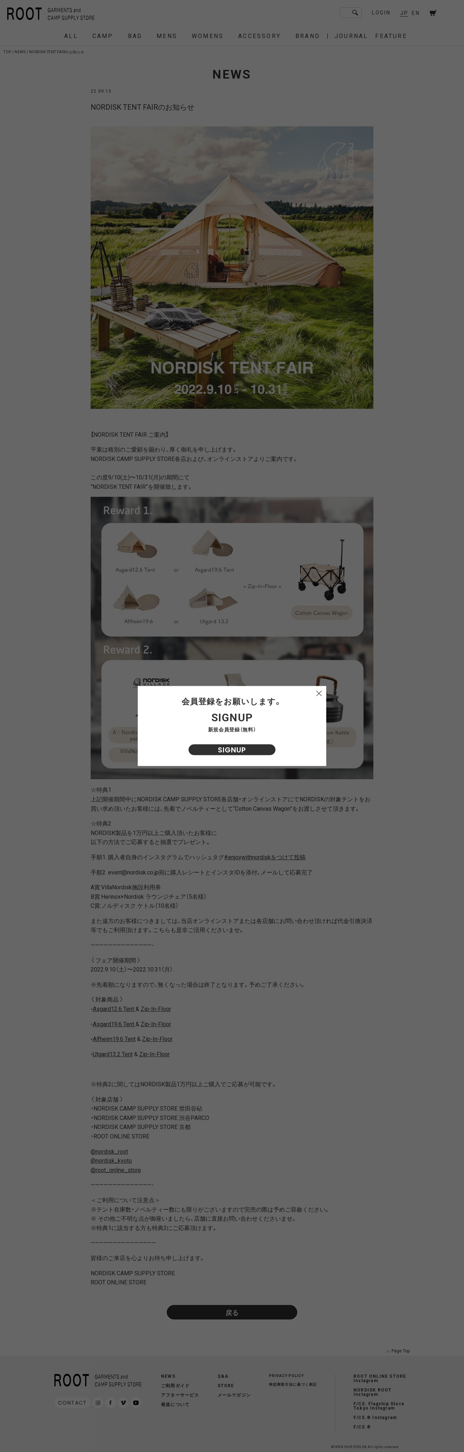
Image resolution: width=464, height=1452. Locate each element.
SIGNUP (232, 750)
